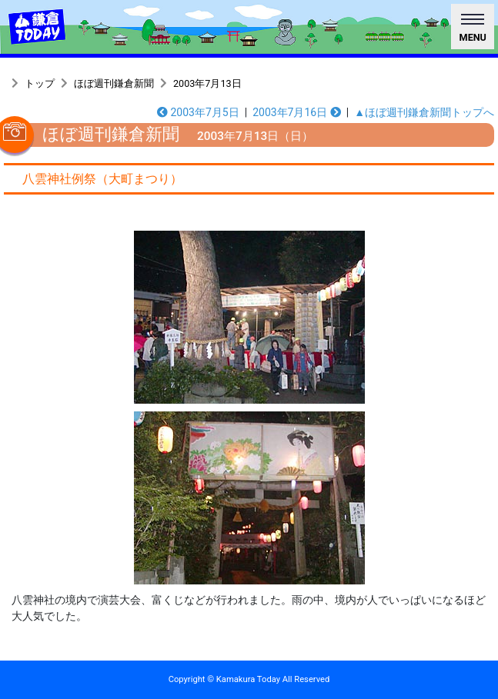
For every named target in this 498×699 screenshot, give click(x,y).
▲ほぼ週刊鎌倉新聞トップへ (424, 112)
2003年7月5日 (198, 112)
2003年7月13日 (207, 83)
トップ (40, 83)
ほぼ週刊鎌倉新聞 (114, 83)
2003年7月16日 (296, 112)
